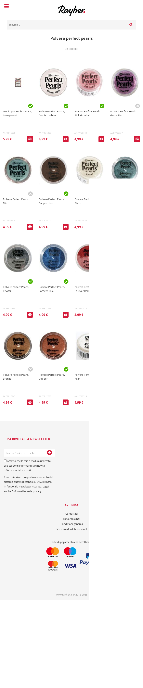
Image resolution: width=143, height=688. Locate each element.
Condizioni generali (71, 524)
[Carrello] (132, 7)
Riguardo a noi (71, 519)
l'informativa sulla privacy (26, 491)
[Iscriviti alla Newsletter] (49, 453)
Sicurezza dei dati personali (71, 529)
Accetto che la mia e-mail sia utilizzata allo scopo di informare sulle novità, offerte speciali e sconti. (27, 465)
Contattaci (71, 513)
